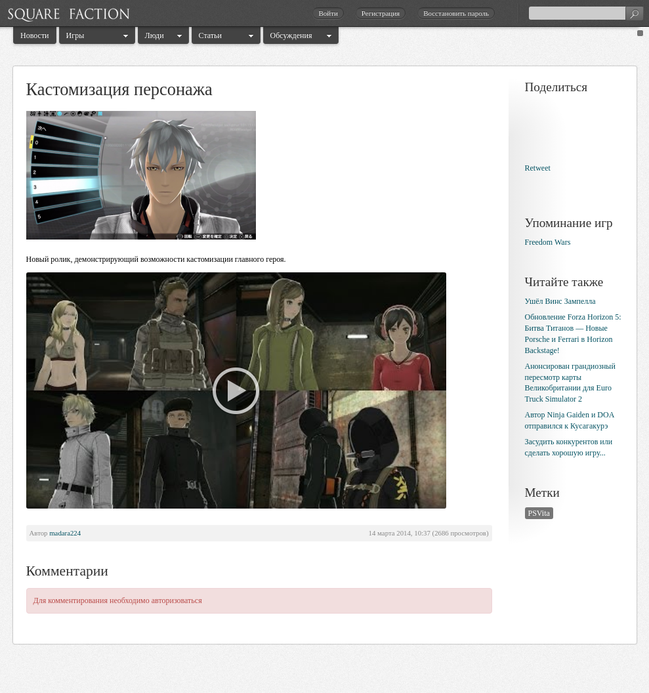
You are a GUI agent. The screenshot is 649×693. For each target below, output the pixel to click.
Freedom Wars (548, 242)
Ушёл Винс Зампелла (560, 301)
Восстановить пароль (456, 13)
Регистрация (381, 13)
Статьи (210, 35)
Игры (75, 35)
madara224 (65, 533)
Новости (34, 35)
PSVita (539, 513)
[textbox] (586, 13)
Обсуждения (291, 35)
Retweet (538, 168)
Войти (327, 13)
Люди (154, 35)
